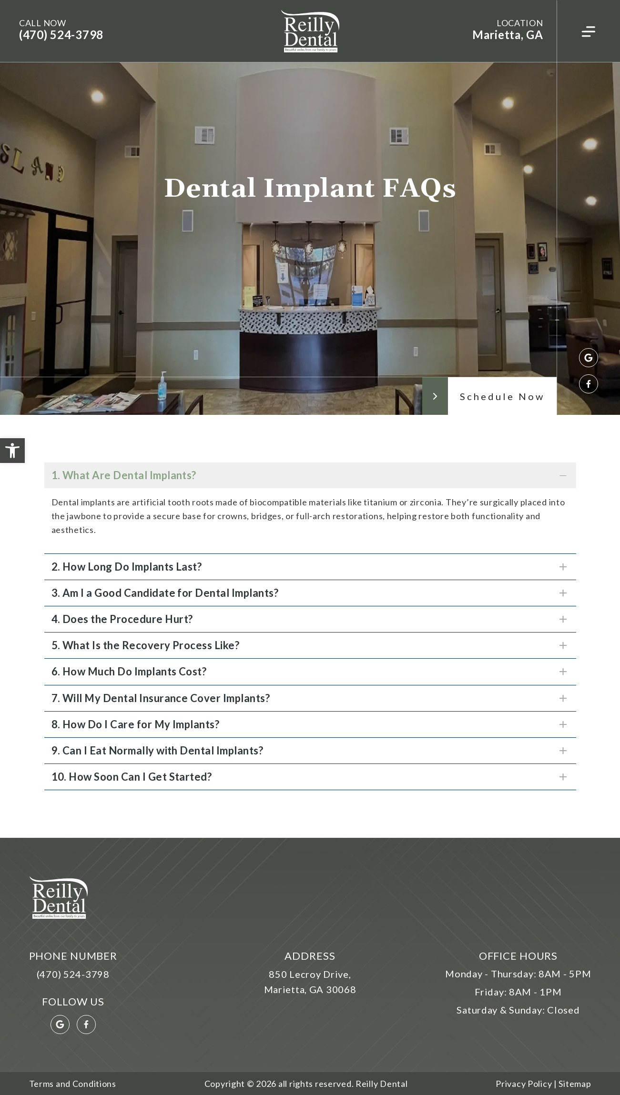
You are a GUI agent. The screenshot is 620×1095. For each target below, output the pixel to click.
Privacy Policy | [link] (526, 1083)
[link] (12, 450)
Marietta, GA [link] (507, 34)
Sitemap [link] (574, 1083)
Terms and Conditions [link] (72, 1083)
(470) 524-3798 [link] (61, 34)
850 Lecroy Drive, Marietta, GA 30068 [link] (310, 981)
